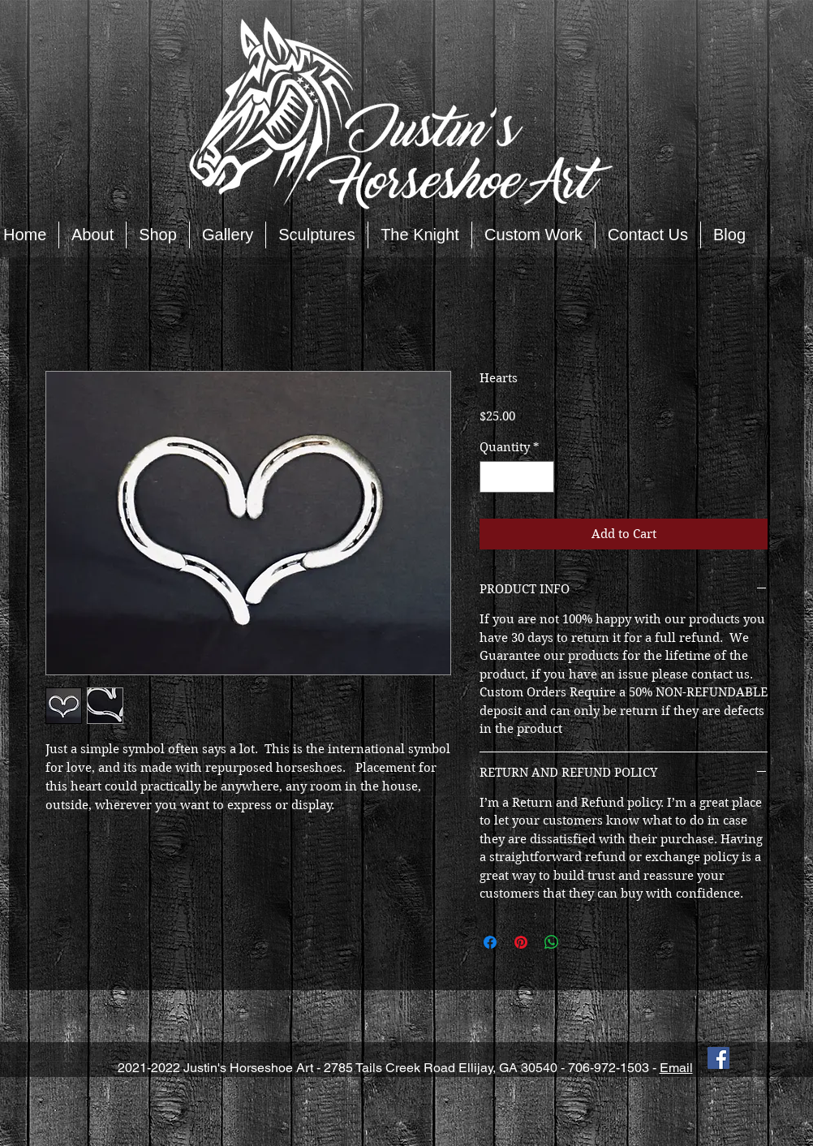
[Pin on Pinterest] (521, 942)
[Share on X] (582, 942)
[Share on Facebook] (490, 942)
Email (676, 1067)
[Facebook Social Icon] (718, 1058)
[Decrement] (493, 477)
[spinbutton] (517, 477)
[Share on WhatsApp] (551, 942)
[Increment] (542, 477)
